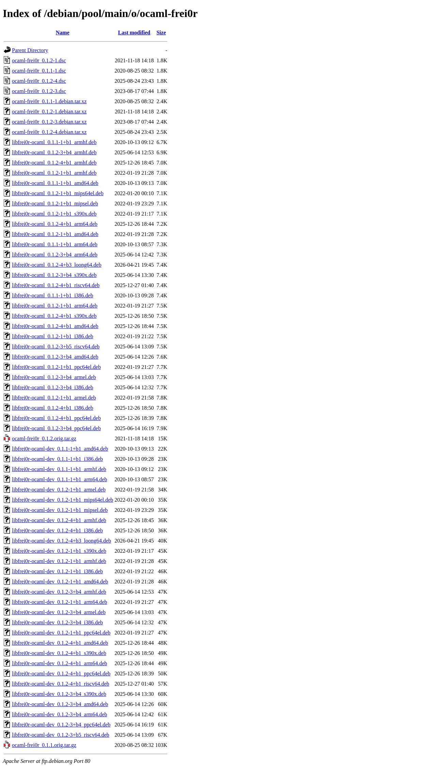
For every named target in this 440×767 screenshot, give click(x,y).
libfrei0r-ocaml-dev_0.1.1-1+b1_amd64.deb (60, 449)
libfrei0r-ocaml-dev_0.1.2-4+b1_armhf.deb (59, 520)
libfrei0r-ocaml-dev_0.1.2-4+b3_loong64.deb (61, 541)
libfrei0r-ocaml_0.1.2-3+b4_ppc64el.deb (56, 428)
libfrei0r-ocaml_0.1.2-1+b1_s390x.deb (54, 214)
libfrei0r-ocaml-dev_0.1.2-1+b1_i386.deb (57, 571)
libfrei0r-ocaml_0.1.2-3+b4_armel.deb (54, 377)
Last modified (134, 32)
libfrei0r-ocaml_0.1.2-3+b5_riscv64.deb (56, 346)
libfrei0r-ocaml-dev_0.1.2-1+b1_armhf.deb (59, 561)
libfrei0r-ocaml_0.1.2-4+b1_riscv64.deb (56, 285)
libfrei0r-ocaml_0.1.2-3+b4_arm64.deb (54, 254)
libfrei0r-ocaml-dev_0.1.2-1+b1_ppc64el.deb (61, 633)
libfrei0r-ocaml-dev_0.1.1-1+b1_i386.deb (57, 459)
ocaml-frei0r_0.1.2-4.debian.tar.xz (49, 132)
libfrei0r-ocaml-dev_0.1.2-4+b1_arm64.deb (59, 663)
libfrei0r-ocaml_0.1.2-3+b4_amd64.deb (55, 357)
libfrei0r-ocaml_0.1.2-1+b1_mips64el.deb (58, 193)
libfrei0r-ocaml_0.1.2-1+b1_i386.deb (52, 336)
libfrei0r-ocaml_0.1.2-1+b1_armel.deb (54, 398)
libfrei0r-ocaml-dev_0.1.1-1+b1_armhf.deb (59, 469)
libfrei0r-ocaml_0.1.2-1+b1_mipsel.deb (55, 203)
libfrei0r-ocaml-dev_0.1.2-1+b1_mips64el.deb (62, 500)
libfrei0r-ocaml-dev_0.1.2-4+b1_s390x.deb (59, 653)
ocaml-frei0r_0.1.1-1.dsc (39, 71)
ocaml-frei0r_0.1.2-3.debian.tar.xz (49, 122)
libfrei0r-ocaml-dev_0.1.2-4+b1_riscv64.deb (60, 684)
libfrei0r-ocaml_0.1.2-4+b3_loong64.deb (56, 265)
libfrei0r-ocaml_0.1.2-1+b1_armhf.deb (54, 173)
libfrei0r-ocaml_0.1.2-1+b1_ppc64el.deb (56, 367)
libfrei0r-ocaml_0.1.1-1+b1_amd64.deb (55, 183)
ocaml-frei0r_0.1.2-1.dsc (39, 60)
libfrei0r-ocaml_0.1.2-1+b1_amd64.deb (55, 234)
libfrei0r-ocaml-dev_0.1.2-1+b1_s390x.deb (59, 551)
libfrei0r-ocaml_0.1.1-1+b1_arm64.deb (54, 244)
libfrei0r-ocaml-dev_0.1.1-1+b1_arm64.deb (59, 479)
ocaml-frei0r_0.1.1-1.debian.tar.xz (49, 101)
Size (161, 32)
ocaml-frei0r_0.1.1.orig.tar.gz (44, 745)
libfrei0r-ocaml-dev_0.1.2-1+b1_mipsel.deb (60, 510)
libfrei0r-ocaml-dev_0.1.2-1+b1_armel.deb (59, 489)
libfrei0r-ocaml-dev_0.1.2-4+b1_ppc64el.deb (61, 673)
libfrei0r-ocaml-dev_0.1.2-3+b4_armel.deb (59, 612)
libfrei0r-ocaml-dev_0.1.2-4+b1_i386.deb (57, 530)
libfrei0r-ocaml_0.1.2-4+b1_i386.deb (52, 408)
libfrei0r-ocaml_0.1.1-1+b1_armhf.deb (54, 142)
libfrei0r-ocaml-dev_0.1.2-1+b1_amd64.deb (60, 581)
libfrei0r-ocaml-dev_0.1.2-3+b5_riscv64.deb (60, 735)
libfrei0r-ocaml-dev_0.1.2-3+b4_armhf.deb (59, 592)
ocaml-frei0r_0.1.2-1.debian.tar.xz (49, 111)
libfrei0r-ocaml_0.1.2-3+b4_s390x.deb (54, 275)
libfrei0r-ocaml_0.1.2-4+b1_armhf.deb (54, 163)
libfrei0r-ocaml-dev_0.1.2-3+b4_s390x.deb (59, 694)
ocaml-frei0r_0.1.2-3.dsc (39, 91)
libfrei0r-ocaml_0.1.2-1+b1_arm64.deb (54, 306)
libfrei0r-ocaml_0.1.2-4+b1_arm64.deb (54, 224)
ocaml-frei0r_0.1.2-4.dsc (39, 81)
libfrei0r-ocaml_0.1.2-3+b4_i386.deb (52, 387)
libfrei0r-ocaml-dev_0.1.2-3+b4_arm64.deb (59, 714)
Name (63, 32)
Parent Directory (30, 50)
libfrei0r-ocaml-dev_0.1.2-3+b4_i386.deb (57, 622)
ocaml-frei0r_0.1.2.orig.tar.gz (44, 438)
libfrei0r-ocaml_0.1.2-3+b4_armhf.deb (54, 152)
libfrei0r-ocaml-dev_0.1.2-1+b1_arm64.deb (59, 602)
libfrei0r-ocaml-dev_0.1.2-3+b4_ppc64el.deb (61, 724)
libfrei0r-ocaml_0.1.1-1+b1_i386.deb (52, 295)
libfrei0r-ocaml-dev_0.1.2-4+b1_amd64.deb (60, 643)
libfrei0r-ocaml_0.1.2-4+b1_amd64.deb (55, 326)
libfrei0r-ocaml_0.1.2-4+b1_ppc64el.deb (56, 418)
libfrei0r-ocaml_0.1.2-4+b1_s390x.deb (54, 316)
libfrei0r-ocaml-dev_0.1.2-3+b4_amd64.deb (60, 704)
